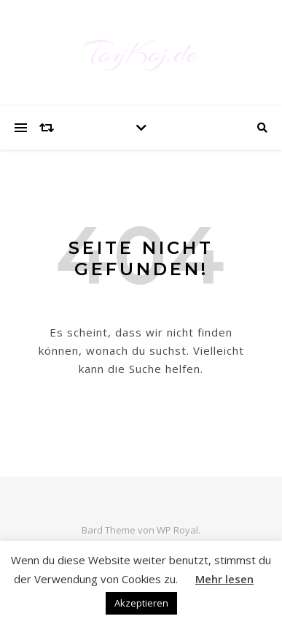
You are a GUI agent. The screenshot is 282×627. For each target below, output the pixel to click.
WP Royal (177, 529)
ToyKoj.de (141, 52)
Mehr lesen (224, 579)
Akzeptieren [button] (141, 602)
